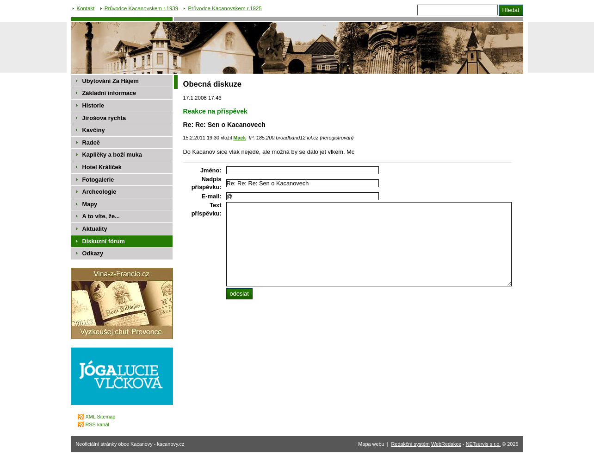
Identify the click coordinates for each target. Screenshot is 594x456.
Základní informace (109, 92)
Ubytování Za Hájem (110, 80)
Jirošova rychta (104, 117)
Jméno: (211, 170)
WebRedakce (446, 444)
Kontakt (86, 8)
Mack (239, 137)
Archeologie (99, 191)
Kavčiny (93, 130)
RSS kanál (97, 424)
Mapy (90, 204)
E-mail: (212, 196)
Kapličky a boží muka (112, 154)
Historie (93, 105)
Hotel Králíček (102, 167)
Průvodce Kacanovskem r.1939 (141, 8)
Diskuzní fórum (103, 241)
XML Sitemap (101, 416)
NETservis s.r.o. (483, 444)
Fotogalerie (98, 179)
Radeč (91, 142)
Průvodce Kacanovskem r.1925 (224, 8)
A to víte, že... (101, 216)
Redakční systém (410, 444)
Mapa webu (371, 444)
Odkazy (93, 253)
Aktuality (94, 228)
